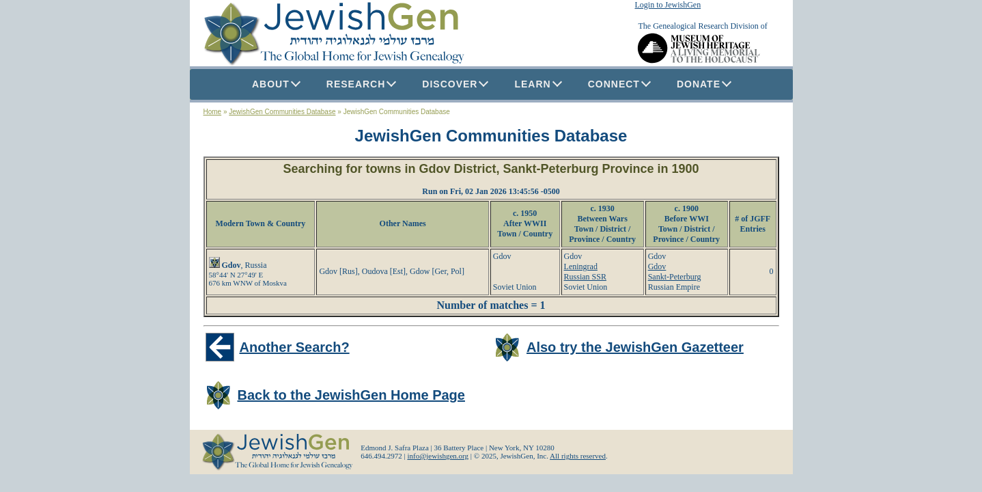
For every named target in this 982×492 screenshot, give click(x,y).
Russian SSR (585, 277)
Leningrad (581, 266)
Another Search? (295, 347)
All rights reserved (578, 456)
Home (213, 111)
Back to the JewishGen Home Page (351, 394)
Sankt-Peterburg (674, 277)
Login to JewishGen (668, 5)
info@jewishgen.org (437, 456)
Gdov (657, 266)
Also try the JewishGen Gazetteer (635, 347)
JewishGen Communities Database (282, 111)
